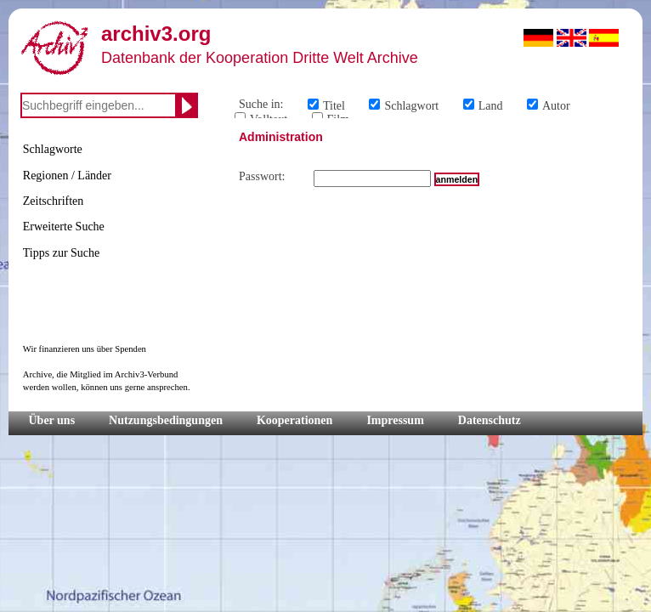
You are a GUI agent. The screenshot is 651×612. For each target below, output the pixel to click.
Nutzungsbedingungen (166, 420)
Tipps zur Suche (61, 252)
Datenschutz (489, 420)
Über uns (52, 420)
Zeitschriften (53, 201)
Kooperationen (294, 420)
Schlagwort (411, 105)
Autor (556, 105)
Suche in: (261, 104)
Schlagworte (52, 149)
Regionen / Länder (67, 175)
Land (490, 105)
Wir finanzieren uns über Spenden (84, 349)
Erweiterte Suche (64, 226)
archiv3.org (156, 33)
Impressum (394, 420)
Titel (334, 105)
